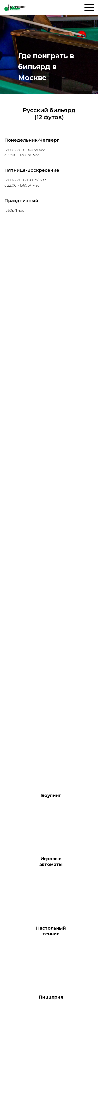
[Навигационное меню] (89, 7)
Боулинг (51, 795)
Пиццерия (51, 997)
